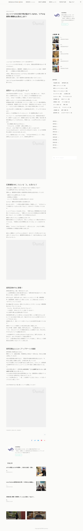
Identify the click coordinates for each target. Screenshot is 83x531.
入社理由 (67, 93)
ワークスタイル (67, 96)
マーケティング (66, 107)
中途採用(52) (8, 430)
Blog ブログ (71, 2)
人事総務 (56, 110)
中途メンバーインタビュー (60, 91)
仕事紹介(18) (13, 430)
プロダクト (56, 107)
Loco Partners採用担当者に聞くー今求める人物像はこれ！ (21, 482)
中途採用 (56, 82)
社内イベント (65, 99)
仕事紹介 (56, 102)
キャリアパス (57, 93)
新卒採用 (65, 82)
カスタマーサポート (66, 112)
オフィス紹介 (57, 104)
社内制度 (56, 99)
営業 (65, 104)
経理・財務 (64, 110)
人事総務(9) (19, 430)
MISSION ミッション (30, 2)
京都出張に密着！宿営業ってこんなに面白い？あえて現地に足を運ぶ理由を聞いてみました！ (30, 496)
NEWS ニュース (52, 2)
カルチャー (57, 96)
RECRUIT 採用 (62, 2)
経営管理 (56, 112)
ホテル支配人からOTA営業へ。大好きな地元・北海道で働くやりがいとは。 (25, 467)
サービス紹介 (66, 102)
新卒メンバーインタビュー (60, 88)
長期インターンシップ (59, 85)
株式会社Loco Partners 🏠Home (16, 2)
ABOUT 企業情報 (42, 2)
